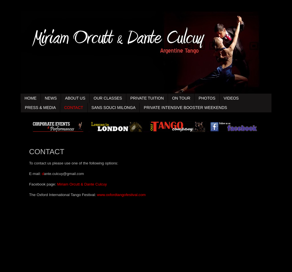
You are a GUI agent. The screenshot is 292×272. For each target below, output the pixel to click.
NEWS (51, 98)
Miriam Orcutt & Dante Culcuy (82, 184)
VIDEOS (231, 98)
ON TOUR (181, 98)
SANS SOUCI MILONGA (114, 107)
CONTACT (73, 107)
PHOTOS (206, 98)
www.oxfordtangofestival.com (121, 195)
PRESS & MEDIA (40, 107)
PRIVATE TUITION (147, 98)
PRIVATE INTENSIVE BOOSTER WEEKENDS (185, 107)
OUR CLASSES (108, 98)
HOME (30, 98)
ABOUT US (75, 98)
